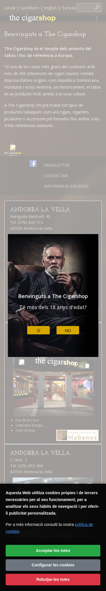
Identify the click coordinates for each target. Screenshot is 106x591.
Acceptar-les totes (53, 550)
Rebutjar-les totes (53, 579)
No (68, 330)
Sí (38, 330)
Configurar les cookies (53, 565)
